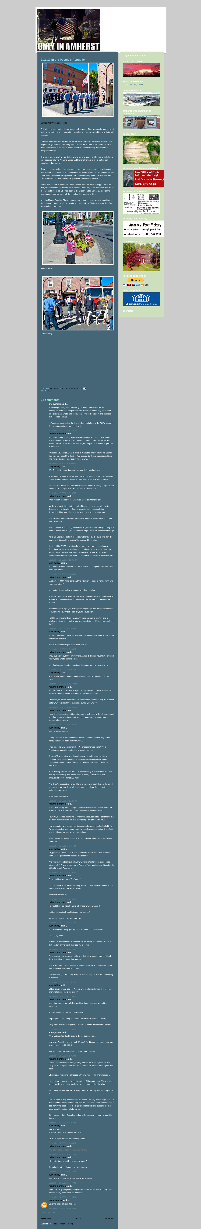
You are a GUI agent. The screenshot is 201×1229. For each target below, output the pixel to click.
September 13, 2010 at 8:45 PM (62, 996)
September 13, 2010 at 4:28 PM (62, 899)
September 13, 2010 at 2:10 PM (62, 872)
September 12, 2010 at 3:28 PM (62, 493)
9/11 (49, 391)
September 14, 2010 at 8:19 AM (62, 1197)
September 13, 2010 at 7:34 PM (62, 923)
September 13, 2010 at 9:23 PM (62, 1029)
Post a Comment (48, 1213)
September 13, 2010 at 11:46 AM (63, 707)
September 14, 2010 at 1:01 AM (62, 1056)
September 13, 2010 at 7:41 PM (62, 949)
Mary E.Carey (55, 1200)
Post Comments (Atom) (63, 1224)
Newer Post (46, 1218)
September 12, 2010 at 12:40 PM (63, 431)
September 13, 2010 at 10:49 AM (63, 684)
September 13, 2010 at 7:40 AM (62, 649)
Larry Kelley (54, 466)
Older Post (109, 1218)
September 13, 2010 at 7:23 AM (62, 629)
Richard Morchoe (57, 434)
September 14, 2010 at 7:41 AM (62, 1154)
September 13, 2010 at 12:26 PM (63, 801)
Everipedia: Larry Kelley (133, 85)
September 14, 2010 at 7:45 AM (62, 1172)
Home (77, 1218)
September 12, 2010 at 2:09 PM (62, 463)
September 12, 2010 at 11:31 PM (63, 560)
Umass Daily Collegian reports (54, 123)
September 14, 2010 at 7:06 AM (62, 1123)
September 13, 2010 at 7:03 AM (62, 574)
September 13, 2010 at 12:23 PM (63, 725)
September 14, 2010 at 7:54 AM (62, 1183)
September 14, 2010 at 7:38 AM (62, 1143)
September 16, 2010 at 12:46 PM (63, 1208)
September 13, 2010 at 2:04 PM (62, 846)
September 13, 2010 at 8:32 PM (62, 982)
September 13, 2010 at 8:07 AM (62, 670)
